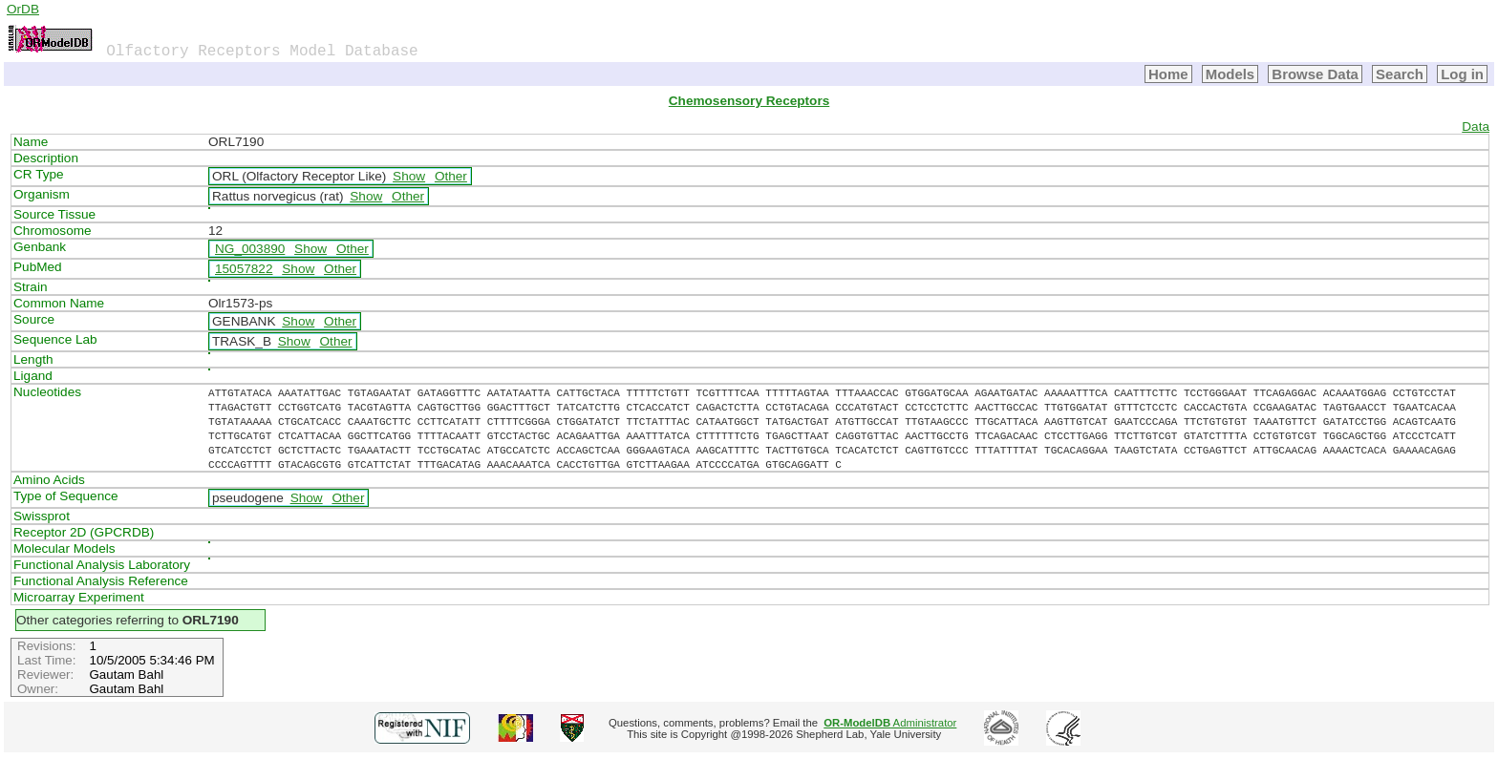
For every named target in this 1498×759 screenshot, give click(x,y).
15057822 (243, 269)
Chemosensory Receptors (749, 101)
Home (1168, 74)
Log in (1462, 74)
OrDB (23, 9)
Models (1230, 74)
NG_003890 (250, 249)
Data (1475, 126)
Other (451, 176)
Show (409, 176)
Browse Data (1315, 74)
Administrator (890, 722)
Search (1399, 74)
